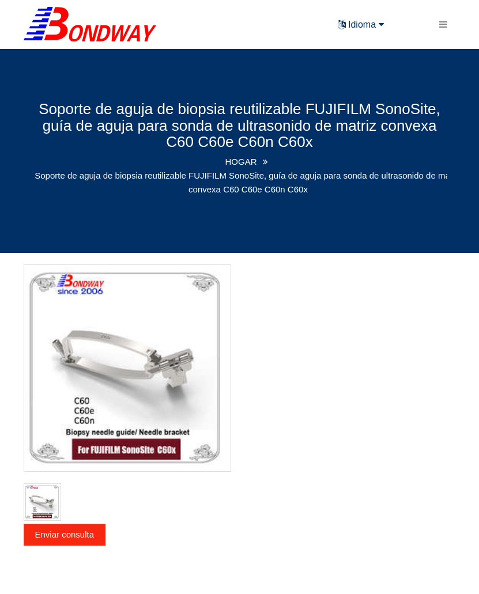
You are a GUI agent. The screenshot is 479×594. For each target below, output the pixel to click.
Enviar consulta (65, 534)
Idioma (361, 24)
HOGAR (241, 162)
